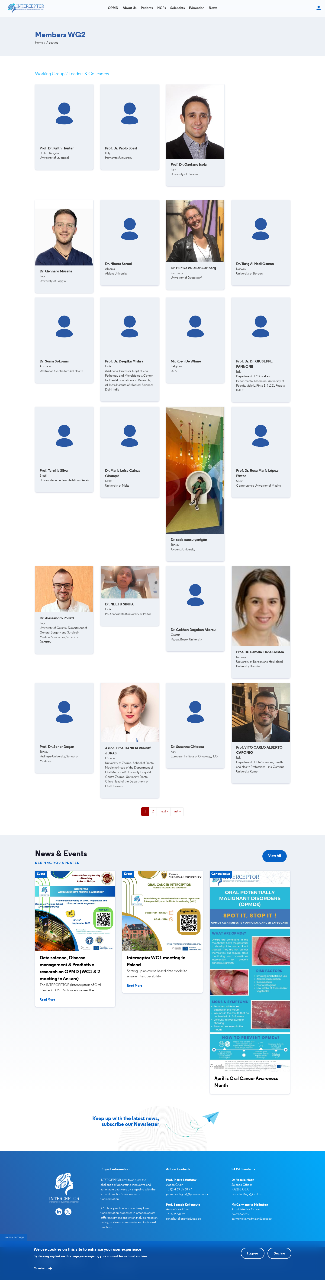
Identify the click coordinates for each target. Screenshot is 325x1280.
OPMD (113, 8)
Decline (279, 1257)
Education (196, 8)
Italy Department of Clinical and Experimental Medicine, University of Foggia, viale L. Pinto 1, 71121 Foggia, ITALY (260, 376)
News (213, 8)
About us (129, 8)
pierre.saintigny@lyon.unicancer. (187, 1194)
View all (274, 856)
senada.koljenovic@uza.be (183, 1219)
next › (164, 811)
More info (40, 1272)
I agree (252, 1257)
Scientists (177, 8)
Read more (47, 1000)
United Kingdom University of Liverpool (57, 153)
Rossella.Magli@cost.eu (247, 1194)
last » (177, 811)
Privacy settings (13, 1240)
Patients (147, 8)
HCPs (161, 8)
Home (39, 43)
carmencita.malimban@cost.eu (252, 1219)
